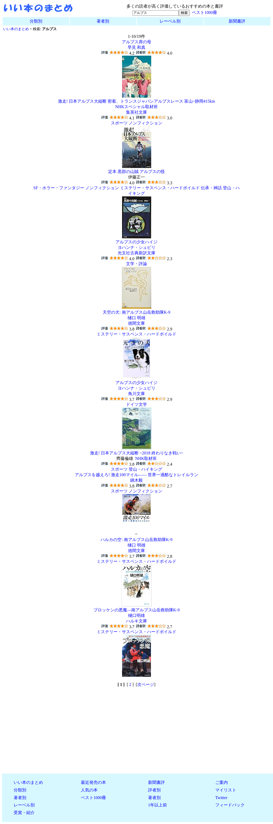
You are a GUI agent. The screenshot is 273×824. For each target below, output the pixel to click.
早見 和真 (136, 47)
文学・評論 (136, 263)
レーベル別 (170, 21)
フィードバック (230, 805)
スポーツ (119, 123)
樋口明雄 (136, 615)
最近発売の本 (93, 782)
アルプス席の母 (136, 42)
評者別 (154, 790)
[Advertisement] (136, 732)
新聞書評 (237, 21)
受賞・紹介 (24, 812)
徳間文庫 (136, 323)
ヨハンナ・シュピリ (136, 247)
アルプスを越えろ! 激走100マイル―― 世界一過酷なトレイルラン (136, 475)
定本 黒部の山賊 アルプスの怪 (136, 171)
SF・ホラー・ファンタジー (58, 188)
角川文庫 (136, 393)
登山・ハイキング (145, 469)
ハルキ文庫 (136, 621)
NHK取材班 (146, 458)
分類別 (36, 21)
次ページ (145, 684)
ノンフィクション (145, 123)
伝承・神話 (211, 188)
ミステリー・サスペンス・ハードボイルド (160, 188)
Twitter (221, 797)
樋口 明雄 (136, 318)
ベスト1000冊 (204, 12)
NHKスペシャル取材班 (136, 106)
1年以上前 (157, 805)
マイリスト (225, 790)
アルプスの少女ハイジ (137, 242)
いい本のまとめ (16, 29)
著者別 (103, 21)
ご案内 (221, 782)
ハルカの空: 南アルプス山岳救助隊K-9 (136, 539)
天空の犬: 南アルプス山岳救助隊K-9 (136, 312)
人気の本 (89, 790)
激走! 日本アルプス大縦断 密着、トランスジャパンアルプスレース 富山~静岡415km (136, 101)
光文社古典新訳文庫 (136, 253)
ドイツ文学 (136, 404)
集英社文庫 (136, 112)
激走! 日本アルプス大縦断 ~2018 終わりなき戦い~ (136, 453)
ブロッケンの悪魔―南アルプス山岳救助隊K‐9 (136, 610)
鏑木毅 (136, 480)
